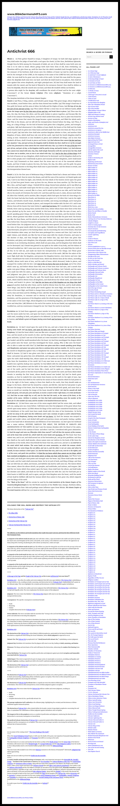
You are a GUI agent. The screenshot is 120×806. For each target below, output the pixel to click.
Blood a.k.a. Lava (93, 207)
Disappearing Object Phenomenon (98, 254)
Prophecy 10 (91, 530)
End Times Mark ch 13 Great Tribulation (100, 308)
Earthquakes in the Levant (96, 284)
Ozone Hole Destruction (95, 491)
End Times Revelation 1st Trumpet (98, 333)
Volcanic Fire (58, 582)
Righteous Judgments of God (96, 603)
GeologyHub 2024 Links (95, 406)
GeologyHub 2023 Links (95, 404)
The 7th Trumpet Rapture (95, 635)
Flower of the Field (93, 388)
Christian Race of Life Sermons (97, 227)
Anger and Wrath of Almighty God (98, 122)
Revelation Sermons (94, 597)
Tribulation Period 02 (94, 661)
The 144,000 (91, 631)
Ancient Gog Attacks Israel (96, 116)
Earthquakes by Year (94, 280)
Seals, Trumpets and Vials (95, 613)
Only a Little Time (93, 487)
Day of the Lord (92, 242)
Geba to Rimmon (93, 398)
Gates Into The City (93, 396)
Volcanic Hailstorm (93, 716)
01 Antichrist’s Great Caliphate (97, 75)
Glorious (38, 750)
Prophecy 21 (91, 552)
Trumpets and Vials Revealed (96, 682)
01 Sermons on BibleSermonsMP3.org (99, 87)
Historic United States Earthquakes (98, 428)
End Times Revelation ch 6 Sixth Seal (99, 367)
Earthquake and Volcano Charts (97, 266)
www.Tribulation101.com (95, 745)
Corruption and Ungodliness (96, 233)
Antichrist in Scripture (94, 130)
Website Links (92, 728)
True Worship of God (94, 680)
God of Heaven (92, 416)
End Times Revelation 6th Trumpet (98, 353)
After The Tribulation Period (96, 104)
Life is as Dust (92, 463)
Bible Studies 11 (92, 187)
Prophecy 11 (91, 532)
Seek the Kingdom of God (95, 615)
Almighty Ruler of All (94, 112)
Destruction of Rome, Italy (16, 517)
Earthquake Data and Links (96, 272)
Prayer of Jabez (92, 505)
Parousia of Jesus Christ (95, 495)
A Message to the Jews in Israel (97, 95)
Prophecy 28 (91, 566)
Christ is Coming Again (95, 225)
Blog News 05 (92, 205)
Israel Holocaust (93, 448)
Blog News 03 (92, 201)
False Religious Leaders (64, 744)
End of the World (93, 290)
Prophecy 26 (91, 562)
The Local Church (93, 639)
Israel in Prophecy (93, 450)
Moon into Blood (93, 473)
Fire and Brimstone (93, 382)
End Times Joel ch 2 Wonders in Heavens (100, 294)
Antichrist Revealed (94, 134)
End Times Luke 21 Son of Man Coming (99, 296)
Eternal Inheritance (94, 377)
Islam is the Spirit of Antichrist (97, 442)
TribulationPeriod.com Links (96, 678)
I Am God (90, 430)
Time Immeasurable (94, 647)
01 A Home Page (92, 71)
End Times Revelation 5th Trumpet (98, 349)
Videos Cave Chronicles (95, 702)
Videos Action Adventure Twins (97, 698)
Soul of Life (91, 625)
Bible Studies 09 (93, 183)
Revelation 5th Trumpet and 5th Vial (99, 590)
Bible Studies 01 (92, 167)
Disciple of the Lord (94, 256)
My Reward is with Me (94, 477)
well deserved (54, 576)
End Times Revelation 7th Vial (97, 359)
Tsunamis (35, 738)
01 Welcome (91, 89)
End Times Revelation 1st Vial (96, 335)
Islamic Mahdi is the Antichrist (97, 444)
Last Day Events (92, 459)
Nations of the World (15, 767)
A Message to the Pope (14, 576)
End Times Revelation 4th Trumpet (98, 345)
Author (90, 156)
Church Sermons (93, 229)
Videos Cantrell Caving (94, 700)
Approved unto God (93, 142)
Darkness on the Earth (94, 240)
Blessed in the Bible (94, 195)
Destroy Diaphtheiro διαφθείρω (96, 246)
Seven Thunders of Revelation (97, 617)
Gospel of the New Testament (96, 418)
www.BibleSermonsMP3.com (27, 14)
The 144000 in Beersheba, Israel (97, 633)
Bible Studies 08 (92, 181)
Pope (43, 773)
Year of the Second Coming (96, 747)
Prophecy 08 (91, 526)
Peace (89, 497)
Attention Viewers (93, 154)
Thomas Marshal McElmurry (96, 643)
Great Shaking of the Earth (96, 426)
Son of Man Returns (94, 623)
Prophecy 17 (91, 544)
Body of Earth (92, 213)
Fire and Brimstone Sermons (96, 384)
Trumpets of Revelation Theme (97, 684)
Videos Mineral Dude (94, 708)
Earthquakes (13, 738)
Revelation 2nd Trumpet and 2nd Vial (99, 584)
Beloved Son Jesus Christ (95, 164)
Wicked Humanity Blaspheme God (98, 736)
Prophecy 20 (91, 550)
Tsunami (90, 686)
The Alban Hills (13, 513)
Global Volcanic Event (94, 412)
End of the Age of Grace (95, 288)
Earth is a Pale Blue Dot (95, 262)
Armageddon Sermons (94, 148)
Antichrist (91, 124)
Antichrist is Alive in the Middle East (99, 132)
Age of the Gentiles (93, 108)
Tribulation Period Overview (96, 666)
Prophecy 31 (91, 572)
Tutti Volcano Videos (94, 690)
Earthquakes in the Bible (95, 282)
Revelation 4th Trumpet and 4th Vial (99, 588)
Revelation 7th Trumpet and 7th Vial (99, 593)
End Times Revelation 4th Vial (97, 347)
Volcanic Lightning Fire (95, 718)
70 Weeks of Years (93, 91)
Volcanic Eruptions (23, 738)
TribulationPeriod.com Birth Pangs (98, 676)
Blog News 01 (92, 197)
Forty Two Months (93, 390)
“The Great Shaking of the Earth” (39, 732)
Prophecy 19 (91, 548)
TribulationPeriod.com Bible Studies (98, 672)
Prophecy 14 (91, 538)
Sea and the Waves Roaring (96, 611)
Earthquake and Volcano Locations (98, 268)
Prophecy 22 (91, 554)
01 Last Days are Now (94, 83)
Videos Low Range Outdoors (96, 706)
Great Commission (93, 422)
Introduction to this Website (96, 440)
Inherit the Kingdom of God (96, 438)
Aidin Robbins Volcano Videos (97, 110)
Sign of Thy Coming (94, 619)
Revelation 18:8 (11, 629)
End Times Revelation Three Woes (98, 371)
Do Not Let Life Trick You (95, 258)
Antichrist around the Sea (95, 128)
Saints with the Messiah (95, 607)
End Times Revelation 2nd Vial (97, 339)
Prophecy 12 (91, 534)
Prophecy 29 (91, 568)
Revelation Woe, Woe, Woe (96, 601)
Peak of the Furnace (94, 499)
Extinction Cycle (93, 379)
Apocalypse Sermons (94, 138)
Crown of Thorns (93, 238)
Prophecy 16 (91, 542)
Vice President (45, 761)
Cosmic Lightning (93, 235)
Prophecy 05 (91, 521)
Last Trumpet (92, 461)
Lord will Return (93, 467)
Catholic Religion (93, 221)
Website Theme (92, 730)
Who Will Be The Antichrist (96, 734)
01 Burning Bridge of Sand (96, 79)
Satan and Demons (93, 609)
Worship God (92, 743)
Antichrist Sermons (94, 136)
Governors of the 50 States (24, 763)
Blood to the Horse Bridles (96, 209)
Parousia (90, 493)
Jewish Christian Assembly (96, 451)
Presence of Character (94, 507)
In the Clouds (92, 432)
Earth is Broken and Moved (96, 264)
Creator (90, 237)
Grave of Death (92, 420)
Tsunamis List (92, 688)
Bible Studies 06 (93, 177)
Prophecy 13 (91, 536)
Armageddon (92, 146)
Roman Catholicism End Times (97, 605)
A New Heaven (92, 96)
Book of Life (91, 215)
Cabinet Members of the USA (61, 761)
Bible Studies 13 (92, 191)
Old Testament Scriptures (95, 483)
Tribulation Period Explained (96, 664)
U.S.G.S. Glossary (93, 692)
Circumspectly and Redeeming (97, 231)
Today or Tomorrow (94, 653)
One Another (92, 485)
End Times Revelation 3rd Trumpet (98, 341)
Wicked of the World (94, 737)
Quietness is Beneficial (94, 574)
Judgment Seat (92, 455)
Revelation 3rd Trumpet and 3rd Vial (98, 586)
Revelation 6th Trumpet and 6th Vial (99, 592)
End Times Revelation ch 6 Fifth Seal (99, 361)
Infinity (45, 783)
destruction (73, 773)
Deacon (90, 244)
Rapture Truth (92, 576)
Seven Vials (67, 742)
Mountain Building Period (95, 475)
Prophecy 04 (91, 519)
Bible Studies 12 (92, 189)
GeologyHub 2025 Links (95, 408)
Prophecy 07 (91, 524)
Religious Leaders (93, 580)
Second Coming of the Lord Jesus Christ (51, 777)
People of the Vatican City (33, 576)
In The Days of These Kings (96, 434)
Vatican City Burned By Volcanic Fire (20, 525)
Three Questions (93, 645)
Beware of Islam (93, 166)
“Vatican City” (29, 509)
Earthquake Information (95, 274)
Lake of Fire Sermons (94, 457)
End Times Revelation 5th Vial (97, 351)
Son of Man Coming (94, 621)
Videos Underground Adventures (98, 712)
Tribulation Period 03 (94, 663)
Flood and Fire (92, 386)
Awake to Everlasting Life (95, 158)
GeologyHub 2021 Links (95, 400)
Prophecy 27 (91, 564)
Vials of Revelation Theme (95, 696)
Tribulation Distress (94, 655)
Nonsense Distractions (95, 481)
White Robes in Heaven (95, 732)
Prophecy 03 (91, 517)
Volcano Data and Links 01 (96, 720)
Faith (89, 380)
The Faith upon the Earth (95, 637)
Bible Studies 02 (92, 169)
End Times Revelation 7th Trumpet (98, 357)
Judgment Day (76, 750)
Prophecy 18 (91, 546)
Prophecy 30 (91, 570)
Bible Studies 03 (92, 171)
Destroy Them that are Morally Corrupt (99, 248)
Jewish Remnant (93, 453)
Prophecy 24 (91, 558)
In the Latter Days (93, 436)
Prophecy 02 (91, 515)
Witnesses (91, 739)
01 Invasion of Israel (94, 81)
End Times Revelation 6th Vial (97, 355)
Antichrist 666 (92, 126)
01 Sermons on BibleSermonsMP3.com (99, 85)
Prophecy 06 (91, 522)
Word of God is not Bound (95, 741)
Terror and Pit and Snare (95, 629)
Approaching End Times (95, 140)
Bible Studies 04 (92, 173)
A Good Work (92, 93)
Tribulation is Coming (94, 657)
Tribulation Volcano (94, 670)
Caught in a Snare (93, 223)
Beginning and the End (95, 162)
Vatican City (24, 633)
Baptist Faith (92, 160)
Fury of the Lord (93, 392)
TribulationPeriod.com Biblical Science (99, 674)
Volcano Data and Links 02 (96, 722)
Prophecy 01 (91, 513)
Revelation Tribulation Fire (96, 599)
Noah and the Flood (94, 479)
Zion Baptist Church (94, 751)
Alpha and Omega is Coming (96, 114)
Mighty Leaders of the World (96, 471)
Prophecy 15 (91, 540)
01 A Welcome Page (93, 73)
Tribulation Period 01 (94, 659)
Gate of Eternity (92, 394)
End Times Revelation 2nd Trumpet (98, 337)
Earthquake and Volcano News (97, 270)
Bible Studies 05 (92, 175)
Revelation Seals (93, 595)
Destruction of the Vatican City (18, 521)
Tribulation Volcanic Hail (95, 668)
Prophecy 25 (91, 560)
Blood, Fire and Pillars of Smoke (97, 211)
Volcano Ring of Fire (94, 726)
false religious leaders (39, 771)
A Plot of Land (92, 98)
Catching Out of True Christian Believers (100, 219)
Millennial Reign (58, 746)
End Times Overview (94, 329)
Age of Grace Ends (93, 106)
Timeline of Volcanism (94, 651)
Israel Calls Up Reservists (95, 446)
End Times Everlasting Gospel (97, 292)
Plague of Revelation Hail (95, 501)
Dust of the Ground (93, 260)
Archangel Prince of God (95, 144)
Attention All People (94, 152)
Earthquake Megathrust (95, 278)
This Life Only (92, 641)
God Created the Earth (94, 414)
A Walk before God (93, 100)
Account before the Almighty (96, 102)
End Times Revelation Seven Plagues (99, 369)
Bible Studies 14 (92, 193)
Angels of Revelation (94, 120)
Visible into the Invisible (38, 756)
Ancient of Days (92, 118)
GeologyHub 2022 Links (95, 402)
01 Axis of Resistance (94, 77)
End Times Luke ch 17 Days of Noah (98, 298)
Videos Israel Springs (94, 704)
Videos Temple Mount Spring (96, 710)
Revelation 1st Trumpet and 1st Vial (98, 582)
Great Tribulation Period (21, 736)
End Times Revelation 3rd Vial (97, 343)
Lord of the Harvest (93, 465)
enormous (12, 775)
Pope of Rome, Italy (93, 503)
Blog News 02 (92, 199)
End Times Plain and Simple (96, 331)
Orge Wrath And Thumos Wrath (97, 489)
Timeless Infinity (93, 649)
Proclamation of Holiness (95, 511)
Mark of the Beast (93, 469)
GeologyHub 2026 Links (95, 410)
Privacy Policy (92, 509)
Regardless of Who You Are (96, 578)
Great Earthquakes (93, 424)
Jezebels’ (58, 771)
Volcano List (91, 724)
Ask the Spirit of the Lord (95, 150)
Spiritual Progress (93, 627)
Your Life (90, 749)
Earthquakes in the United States (97, 286)
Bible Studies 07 (92, 179)
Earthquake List (92, 276)
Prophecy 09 (91, 528)
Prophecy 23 (91, 556)
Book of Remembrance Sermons (97, 217)
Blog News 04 (92, 203)
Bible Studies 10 (92, 185)
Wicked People (32, 744)
